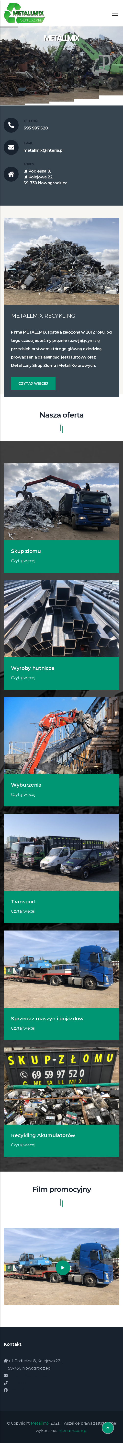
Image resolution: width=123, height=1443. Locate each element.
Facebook (17, 1390)
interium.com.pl (72, 1430)
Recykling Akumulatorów (43, 1135)
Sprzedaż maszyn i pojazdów (47, 1019)
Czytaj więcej (33, 383)
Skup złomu (26, 551)
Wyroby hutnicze (32, 668)
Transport (23, 902)
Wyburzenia (26, 785)
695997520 (18, 1383)
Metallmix (40, 1423)
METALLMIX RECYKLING (43, 316)
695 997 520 (35, 128)
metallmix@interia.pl (43, 150)
